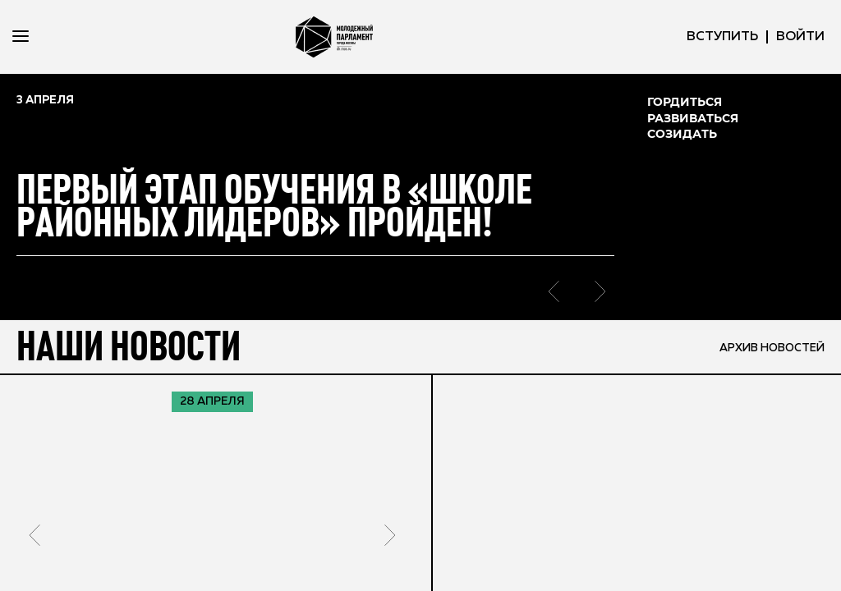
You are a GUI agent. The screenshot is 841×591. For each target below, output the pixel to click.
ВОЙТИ (800, 37)
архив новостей (769, 346)
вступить (722, 37)
